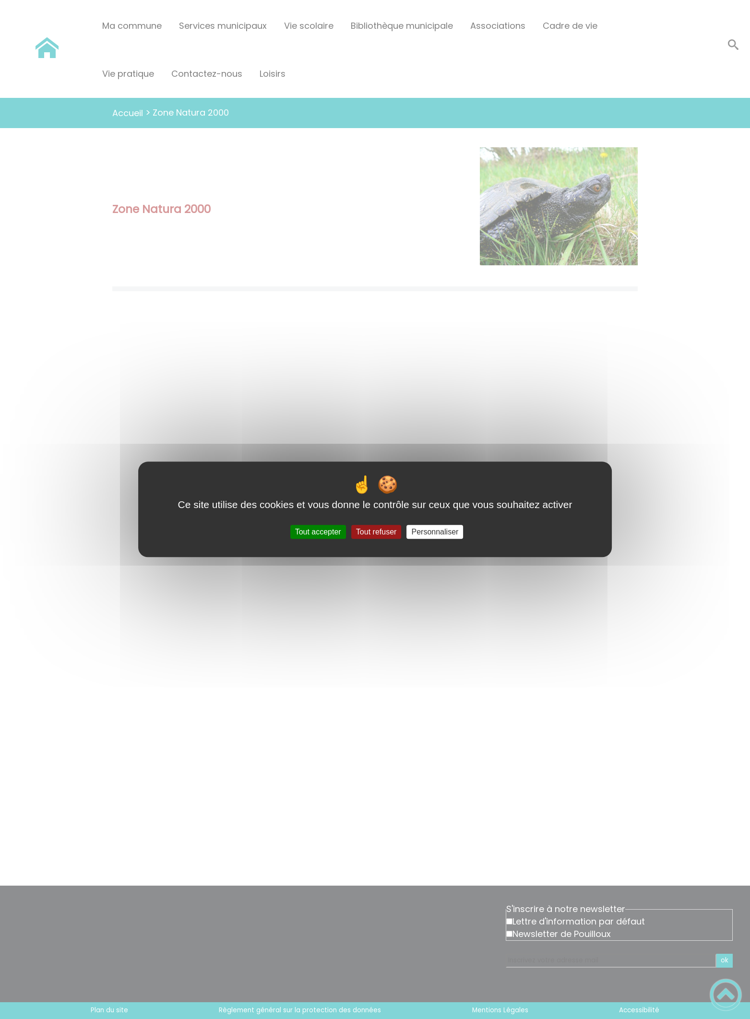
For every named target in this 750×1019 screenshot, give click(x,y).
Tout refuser (376, 532)
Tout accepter (318, 532)
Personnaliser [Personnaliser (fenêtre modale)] (435, 532)
